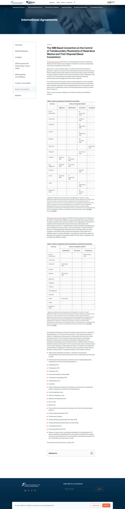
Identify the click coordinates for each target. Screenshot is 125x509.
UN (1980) (89, 209)
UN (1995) (54, 325)
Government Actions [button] (19, 7)
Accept (106, 505)
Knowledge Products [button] (97, 7)
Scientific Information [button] (80, 7)
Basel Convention (54, 62)
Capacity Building (66, 7)
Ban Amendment (54, 218)
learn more (95, 505)
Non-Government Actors (35, 7)
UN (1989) (54, 211)
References (53, 453)
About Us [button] (52, 2)
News (58, 2)
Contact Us (69, 2)
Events (63, 2)
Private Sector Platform (52, 7)
